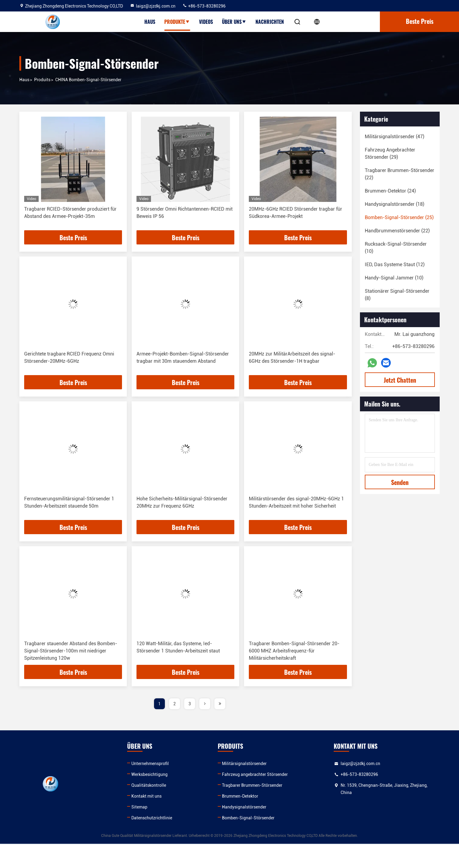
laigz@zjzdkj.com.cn (152, 6)
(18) (394, 204)
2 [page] (174, 705)
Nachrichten (269, 21)
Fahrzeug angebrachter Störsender (257, 775)
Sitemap (141, 808)
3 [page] (189, 705)
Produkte (177, 21)
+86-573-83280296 (204, 6)
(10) (396, 247)
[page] (204, 705)
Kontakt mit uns (148, 797)
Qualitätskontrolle (150, 786)
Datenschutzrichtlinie (153, 819)
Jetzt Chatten (400, 379)
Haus (149, 21)
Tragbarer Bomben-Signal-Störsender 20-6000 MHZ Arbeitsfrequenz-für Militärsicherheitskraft (294, 652)
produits (42, 79)
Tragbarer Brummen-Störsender (255, 786)
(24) (390, 191)
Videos (206, 21)
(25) (399, 217)
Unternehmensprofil (151, 764)
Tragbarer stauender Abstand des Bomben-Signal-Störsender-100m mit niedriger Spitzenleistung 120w (70, 652)
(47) (394, 136)
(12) (395, 264)
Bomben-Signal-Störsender (251, 819)
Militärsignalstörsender (247, 764)
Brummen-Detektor (243, 797)
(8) (397, 294)
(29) (390, 153)
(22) (399, 173)
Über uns (234, 21)
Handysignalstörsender (247, 808)
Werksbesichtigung (151, 775)
